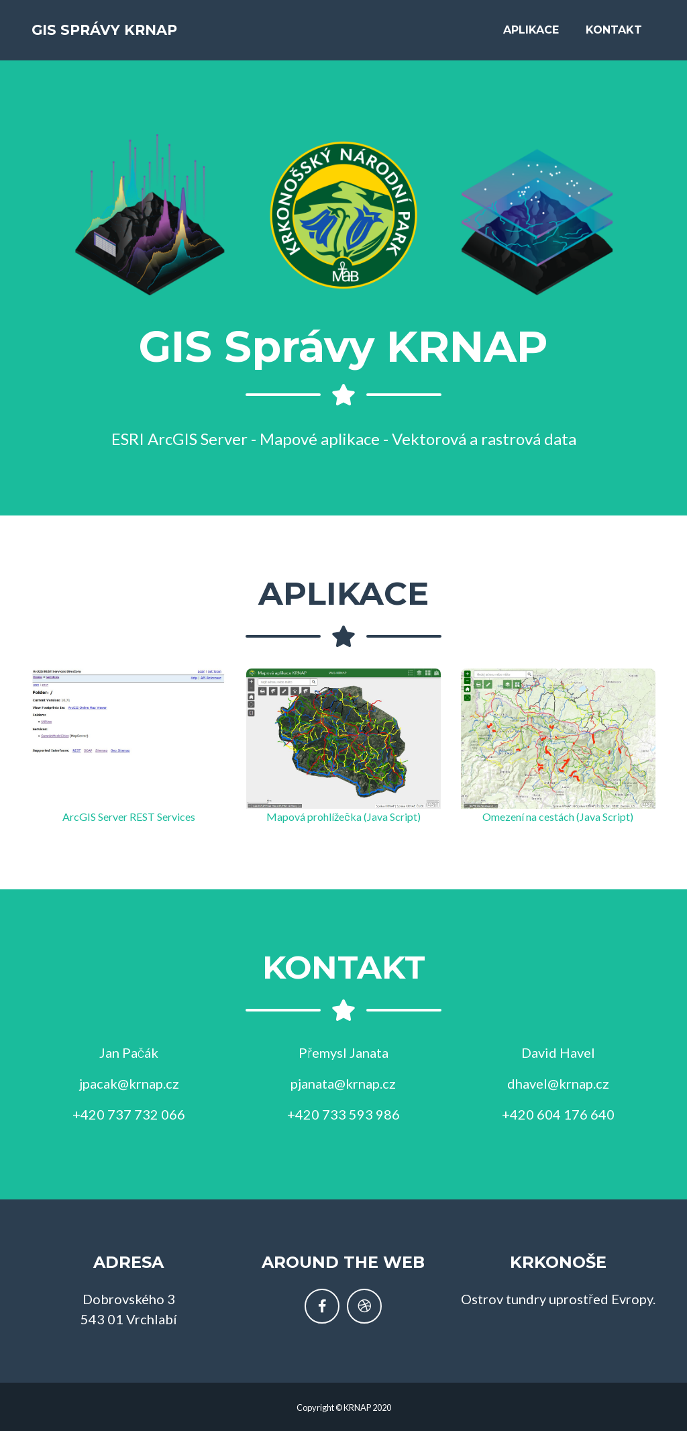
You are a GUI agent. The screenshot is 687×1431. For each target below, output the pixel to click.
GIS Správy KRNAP (127, 34)
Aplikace (531, 34)
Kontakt (614, 34)
